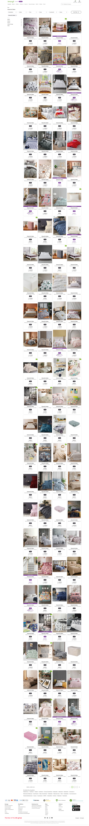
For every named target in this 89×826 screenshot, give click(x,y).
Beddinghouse (25, 792)
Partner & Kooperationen (9, 810)
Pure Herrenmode (73, 794)
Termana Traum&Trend (48, 792)
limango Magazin (8, 809)
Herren (8, 23)
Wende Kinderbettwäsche (27, 796)
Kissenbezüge (40, 796)
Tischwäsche (71, 792)
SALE (8, 26)
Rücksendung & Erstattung (36, 807)
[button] (79, 1)
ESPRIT (44, 796)
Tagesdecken (65, 796)
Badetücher (59, 796)
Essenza (35, 796)
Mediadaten (7, 814)
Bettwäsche (61, 792)
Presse (6, 813)
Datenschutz (20, 809)
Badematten (55, 792)
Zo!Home (54, 796)
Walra (62, 794)
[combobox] (70, 5)
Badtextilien (50, 794)
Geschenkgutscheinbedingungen (24, 814)
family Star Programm (9, 806)
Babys (46, 807)
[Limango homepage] (11, 1)
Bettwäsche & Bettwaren (27, 794)
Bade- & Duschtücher (43, 794)
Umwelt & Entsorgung (36, 809)
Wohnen (46, 813)
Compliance (20, 810)
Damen (8, 22)
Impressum (20, 811)
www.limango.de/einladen (61, 823)
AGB (19, 806)
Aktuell (60, 806)
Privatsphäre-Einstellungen (23, 813)
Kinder (8, 20)
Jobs (5, 811)
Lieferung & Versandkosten (36, 806)
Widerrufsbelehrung (21, 807)
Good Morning (35, 794)
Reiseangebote (61, 811)
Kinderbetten (66, 794)
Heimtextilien (49, 796)
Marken (46, 815)
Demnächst (61, 807)
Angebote (47, 806)
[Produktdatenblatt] (30, 33)
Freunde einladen (8, 807)
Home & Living (10, 25)
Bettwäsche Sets (56, 794)
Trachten (46, 814)
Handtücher (32, 792)
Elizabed (36, 792)
